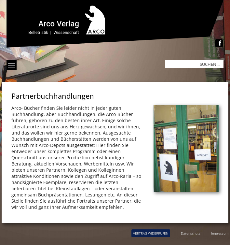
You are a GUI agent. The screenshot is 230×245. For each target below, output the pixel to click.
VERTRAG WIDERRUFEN (151, 233)
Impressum (219, 233)
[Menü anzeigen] (12, 65)
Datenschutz (190, 233)
